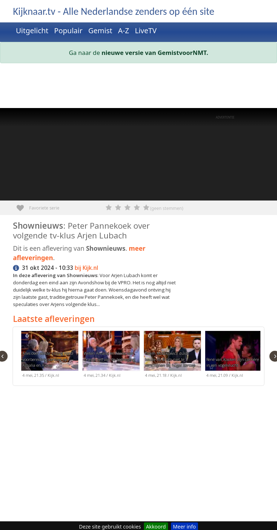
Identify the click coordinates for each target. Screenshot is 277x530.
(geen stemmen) (166, 208)
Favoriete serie (23, 205)
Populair (68, 30)
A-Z (123, 30)
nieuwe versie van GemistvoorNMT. (155, 52)
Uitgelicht (32, 30)
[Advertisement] (138, 87)
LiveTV (146, 30)
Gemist (100, 30)
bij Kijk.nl (86, 268)
